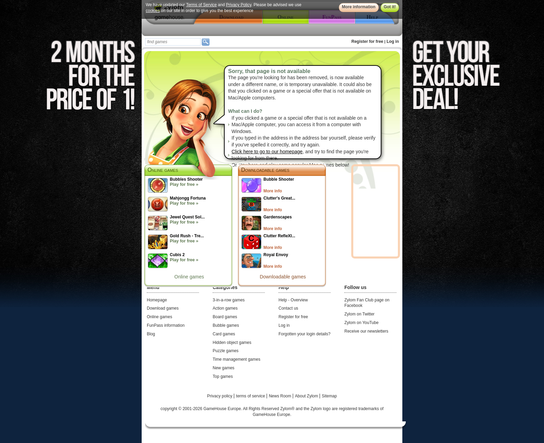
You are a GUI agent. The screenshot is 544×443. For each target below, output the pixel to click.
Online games (189, 276)
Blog (151, 334)
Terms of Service (201, 4)
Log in (393, 41)
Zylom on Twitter (359, 314)
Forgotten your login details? (304, 334)
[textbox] (173, 42)
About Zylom (307, 396)
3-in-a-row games (229, 300)
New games (223, 368)
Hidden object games (232, 342)
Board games (225, 316)
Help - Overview (293, 300)
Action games (225, 308)
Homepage (157, 300)
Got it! (390, 6)
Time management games (236, 359)
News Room (281, 396)
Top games (223, 376)
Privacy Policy (238, 4)
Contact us (288, 308)
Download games (163, 308)
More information (359, 6)
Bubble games (226, 325)
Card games (224, 334)
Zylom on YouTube (361, 322)
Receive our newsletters (366, 331)
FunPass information (166, 325)
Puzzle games (225, 350)
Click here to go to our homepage (267, 151)
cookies (153, 10)
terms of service (251, 396)
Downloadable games (265, 170)
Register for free (367, 41)
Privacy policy (220, 396)
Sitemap (329, 396)
